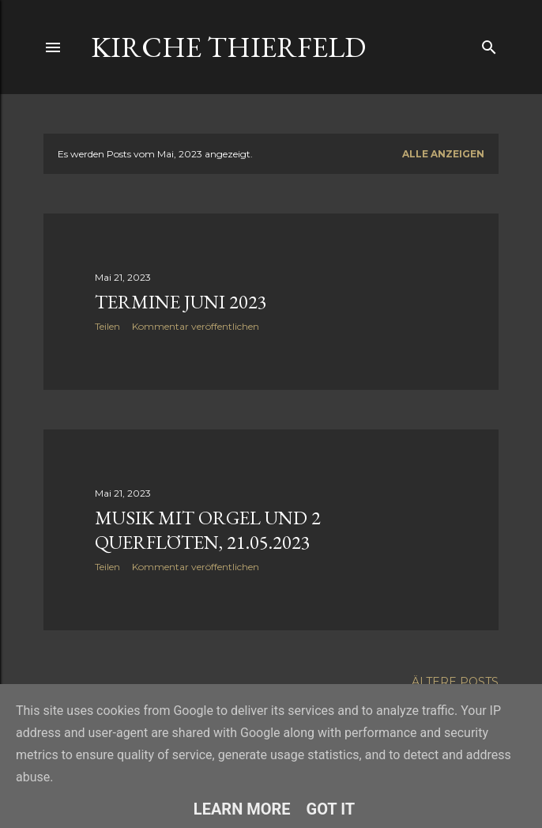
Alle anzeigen (443, 154)
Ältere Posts (455, 682)
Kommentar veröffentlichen (195, 326)
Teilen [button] (107, 326)
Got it (331, 809)
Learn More (242, 809)
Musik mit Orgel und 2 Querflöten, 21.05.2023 (208, 529)
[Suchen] (489, 43)
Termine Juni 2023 (181, 301)
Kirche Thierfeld (228, 47)
